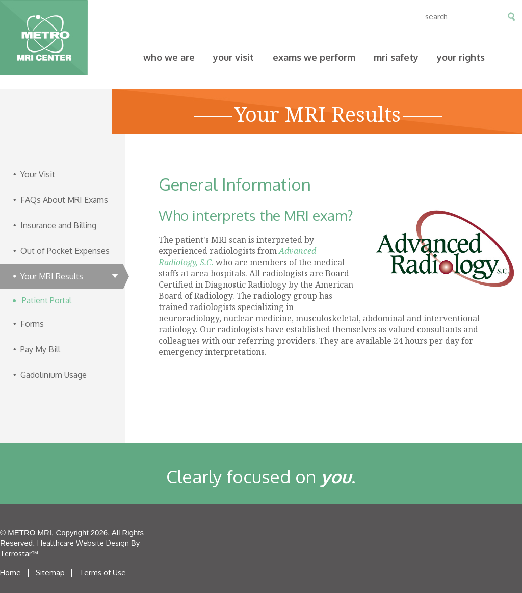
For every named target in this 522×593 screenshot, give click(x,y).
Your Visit (233, 57)
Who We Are (169, 57)
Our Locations (201, 16)
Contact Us (262, 16)
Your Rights (461, 57)
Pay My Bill (140, 16)
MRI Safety (396, 57)
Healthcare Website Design (83, 542)
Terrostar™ (19, 553)
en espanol (383, 16)
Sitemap (50, 572)
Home (10, 572)
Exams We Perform (314, 57)
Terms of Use (102, 572)
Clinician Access (325, 16)
